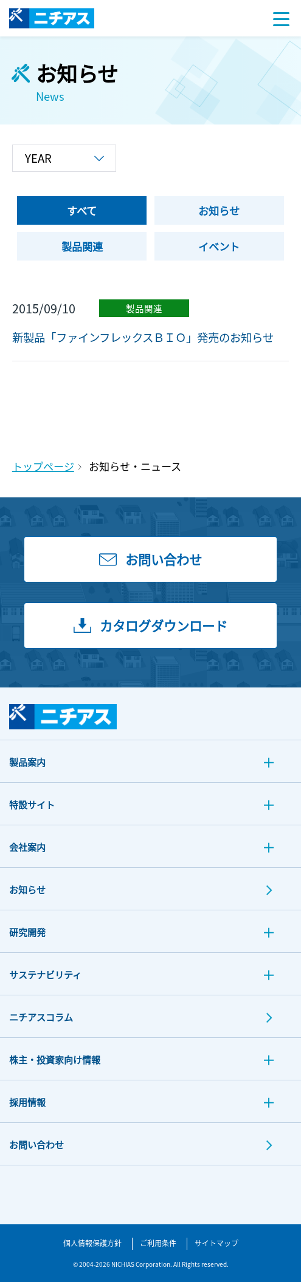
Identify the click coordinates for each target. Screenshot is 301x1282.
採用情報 (27, 1102)
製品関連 (144, 308)
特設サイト (32, 804)
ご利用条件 (158, 1243)
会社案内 (27, 846)
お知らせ (27, 889)
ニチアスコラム (41, 1017)
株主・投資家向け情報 (54, 1059)
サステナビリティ (45, 974)
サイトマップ (216, 1243)
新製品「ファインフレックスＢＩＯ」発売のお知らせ (143, 337)
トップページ (43, 466)
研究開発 (27, 932)
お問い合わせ (36, 1144)
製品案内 (27, 761)
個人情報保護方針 (92, 1243)
